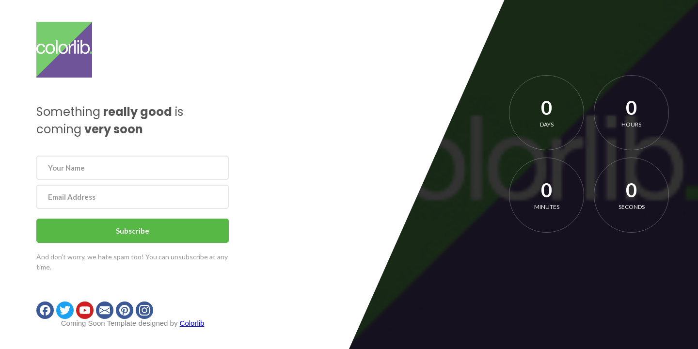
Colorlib (192, 323)
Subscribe (132, 230)
